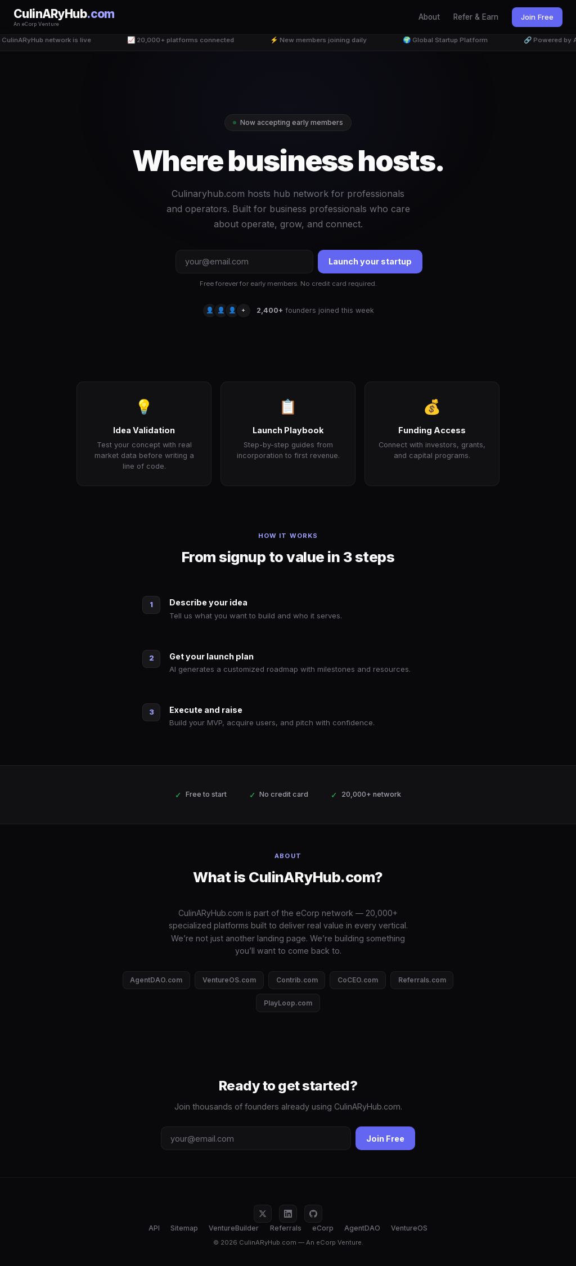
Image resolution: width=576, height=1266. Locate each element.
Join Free (537, 16)
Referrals (286, 1228)
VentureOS (409, 1228)
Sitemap (184, 1228)
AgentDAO (362, 1228)
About (429, 16)
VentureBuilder (234, 1228)
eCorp (323, 1228)
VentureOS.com (229, 980)
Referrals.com (422, 980)
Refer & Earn (475, 16)
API (154, 1228)
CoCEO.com (358, 980)
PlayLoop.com (288, 1003)
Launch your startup (370, 261)
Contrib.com (297, 980)
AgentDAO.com (156, 980)
